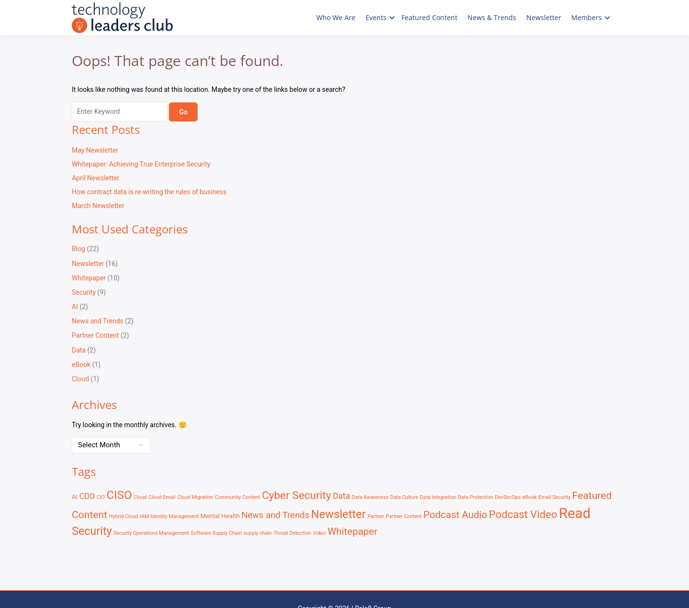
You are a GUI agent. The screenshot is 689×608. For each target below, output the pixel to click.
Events (376, 17)
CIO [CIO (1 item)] (101, 497)
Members (586, 17)
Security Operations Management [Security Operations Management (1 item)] (151, 533)
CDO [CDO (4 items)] (87, 496)
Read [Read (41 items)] (574, 513)
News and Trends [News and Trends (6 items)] (276, 515)
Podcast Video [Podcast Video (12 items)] (523, 514)
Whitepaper (89, 278)
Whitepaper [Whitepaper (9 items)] (352, 531)
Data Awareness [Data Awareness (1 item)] (370, 497)
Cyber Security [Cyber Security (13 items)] (296, 495)
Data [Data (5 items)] (341, 496)
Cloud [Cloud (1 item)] (140, 497)
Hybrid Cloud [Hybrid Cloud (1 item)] (123, 516)
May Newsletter (95, 150)
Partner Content (95, 335)
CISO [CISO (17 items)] (119, 495)
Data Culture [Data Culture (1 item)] (404, 497)
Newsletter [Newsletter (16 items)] (338, 514)
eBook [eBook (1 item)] (529, 497)
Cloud (80, 379)
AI (75, 306)
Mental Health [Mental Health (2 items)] (220, 516)
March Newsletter (98, 206)
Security (84, 292)
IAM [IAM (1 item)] (144, 516)
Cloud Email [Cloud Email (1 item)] (162, 497)
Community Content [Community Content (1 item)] (237, 497)
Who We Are (336, 17)
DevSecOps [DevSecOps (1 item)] (508, 497)
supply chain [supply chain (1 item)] (258, 533)
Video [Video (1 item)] (319, 533)
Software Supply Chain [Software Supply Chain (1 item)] (216, 533)
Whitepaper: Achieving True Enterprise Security (141, 164)
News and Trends (97, 321)
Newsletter (543, 17)
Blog (78, 249)
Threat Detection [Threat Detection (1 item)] (292, 533)
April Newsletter (95, 178)
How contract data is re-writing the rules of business (149, 192)
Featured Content (429, 17)
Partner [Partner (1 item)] (375, 516)
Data (79, 350)
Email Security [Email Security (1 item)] (554, 497)
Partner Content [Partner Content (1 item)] (404, 516)
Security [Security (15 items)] (92, 531)
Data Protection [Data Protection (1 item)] (475, 497)
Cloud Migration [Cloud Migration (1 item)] (195, 497)
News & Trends (491, 17)
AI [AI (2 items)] (75, 496)
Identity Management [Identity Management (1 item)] (175, 516)
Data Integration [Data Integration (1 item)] (438, 497)
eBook (81, 364)
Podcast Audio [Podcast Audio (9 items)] (455, 514)
